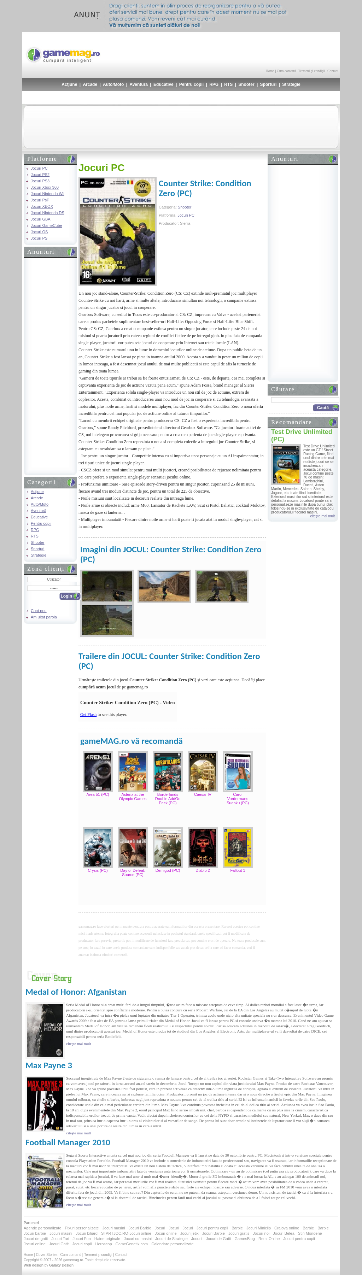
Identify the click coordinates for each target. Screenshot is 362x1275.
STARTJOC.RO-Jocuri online (126, 1233)
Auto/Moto (113, 84)
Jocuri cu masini (138, 1238)
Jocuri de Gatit (218, 1238)
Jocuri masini (113, 1228)
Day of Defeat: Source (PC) (132, 872)
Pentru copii (191, 84)
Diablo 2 (202, 870)
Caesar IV (202, 794)
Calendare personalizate (172, 1244)
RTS (228, 84)
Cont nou (39, 611)
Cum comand (286, 71)
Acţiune (69, 84)
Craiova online (286, 1228)
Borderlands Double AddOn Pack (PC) (168, 798)
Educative (163, 84)
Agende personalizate (42, 1228)
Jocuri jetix (189, 1233)
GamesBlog (244, 1238)
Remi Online (269, 1238)
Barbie (237, 1228)
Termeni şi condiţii (311, 71)
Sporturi (268, 84)
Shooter (246, 84)
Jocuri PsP (40, 200)
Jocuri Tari (60, 1238)
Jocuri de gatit (36, 1238)
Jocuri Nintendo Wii (47, 194)
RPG (213, 84)
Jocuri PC (39, 168)
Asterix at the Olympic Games (132, 796)
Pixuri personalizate (82, 1228)
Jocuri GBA (41, 219)
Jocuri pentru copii (212, 1228)
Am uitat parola (44, 617)
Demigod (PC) (168, 870)
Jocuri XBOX (42, 206)
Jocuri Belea (283, 1233)
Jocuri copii (82, 1244)
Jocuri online (166, 1233)
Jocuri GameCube (46, 225)
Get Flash (88, 714)
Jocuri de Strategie (171, 1238)
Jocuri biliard (87, 1233)
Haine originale (107, 1238)
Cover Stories (47, 1255)
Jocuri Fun (81, 1238)
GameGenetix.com (132, 1244)
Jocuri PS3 (40, 181)
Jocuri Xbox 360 (45, 187)
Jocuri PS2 (40, 174)
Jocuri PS (39, 238)
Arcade (90, 84)
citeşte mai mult (322, 516)
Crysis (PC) (97, 870)
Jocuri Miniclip (258, 1228)
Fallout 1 (237, 870)
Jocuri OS (39, 232)
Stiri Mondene (310, 1233)
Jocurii (197, 1238)
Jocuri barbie (35, 1233)
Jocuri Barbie (140, 1228)
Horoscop (103, 1244)
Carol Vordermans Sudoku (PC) (238, 798)
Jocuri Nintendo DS (47, 213)
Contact (332, 71)
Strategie (291, 84)
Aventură (138, 84)
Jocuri (160, 1228)
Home (270, 71)
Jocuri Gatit (59, 1244)
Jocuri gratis (238, 1233)
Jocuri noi (261, 1233)
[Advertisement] (255, 49)
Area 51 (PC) (97, 794)
